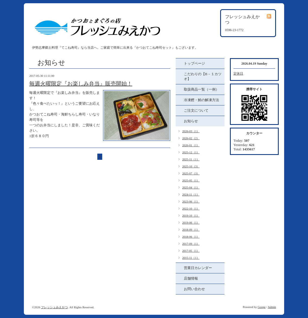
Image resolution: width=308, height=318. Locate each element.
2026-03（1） (191, 131)
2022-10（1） (191, 208)
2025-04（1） (191, 187)
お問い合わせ (194, 289)
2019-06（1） (191, 222)
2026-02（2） (191, 138)
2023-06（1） (191, 201)
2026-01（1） (191, 145)
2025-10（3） (191, 166)
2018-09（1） (191, 229)
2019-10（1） (191, 215)
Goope (261, 307)
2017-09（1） (191, 243)
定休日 (238, 73)
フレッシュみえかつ (54, 307)
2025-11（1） (191, 159)
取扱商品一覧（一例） (201, 89)
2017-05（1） (191, 250)
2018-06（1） (191, 236)
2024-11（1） (191, 194)
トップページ (194, 63)
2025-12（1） (191, 152)
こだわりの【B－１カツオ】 (203, 76)
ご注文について (196, 110)
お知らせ (191, 121)
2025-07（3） (191, 173)
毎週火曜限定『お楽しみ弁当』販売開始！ (80, 84)
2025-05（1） (191, 180)
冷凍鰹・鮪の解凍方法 (201, 100)
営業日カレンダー (198, 268)
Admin (272, 307)
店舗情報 (191, 278)
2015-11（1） (191, 257)
